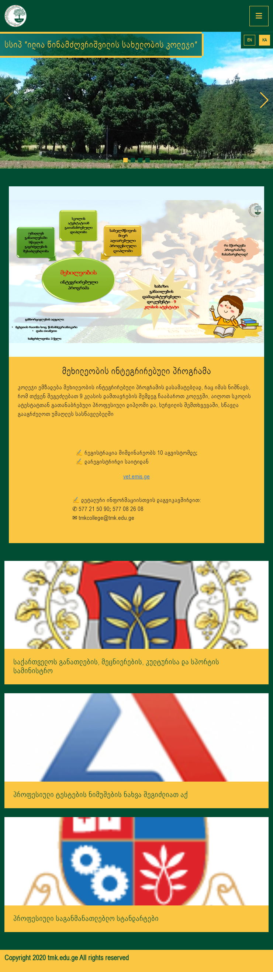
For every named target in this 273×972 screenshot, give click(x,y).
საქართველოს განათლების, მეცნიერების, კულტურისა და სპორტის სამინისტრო (116, 666)
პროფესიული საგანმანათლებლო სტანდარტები (86, 919)
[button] (125, 160)
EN (249, 40)
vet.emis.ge (136, 477)
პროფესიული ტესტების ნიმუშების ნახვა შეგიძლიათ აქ (100, 795)
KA (264, 40)
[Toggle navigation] (259, 16)
